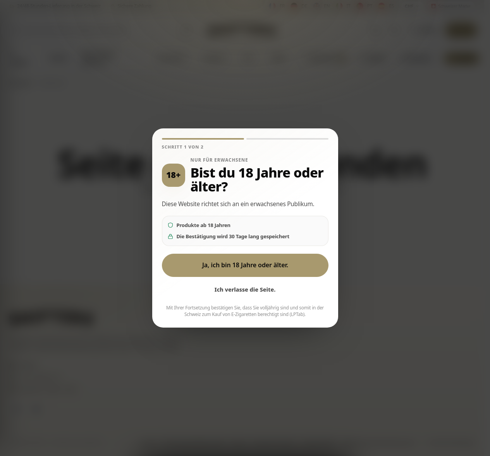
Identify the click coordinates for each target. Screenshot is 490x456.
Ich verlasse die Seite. (245, 289)
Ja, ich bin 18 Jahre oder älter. (245, 265)
